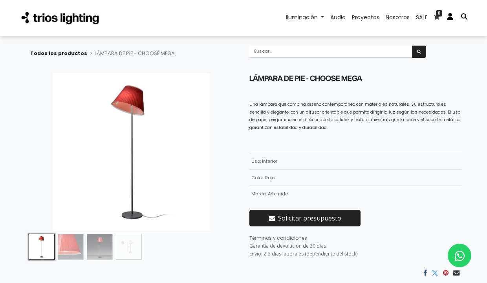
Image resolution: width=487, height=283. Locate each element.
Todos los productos (58, 53)
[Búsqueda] (419, 52)
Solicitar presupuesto (305, 218)
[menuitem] (338, 18)
